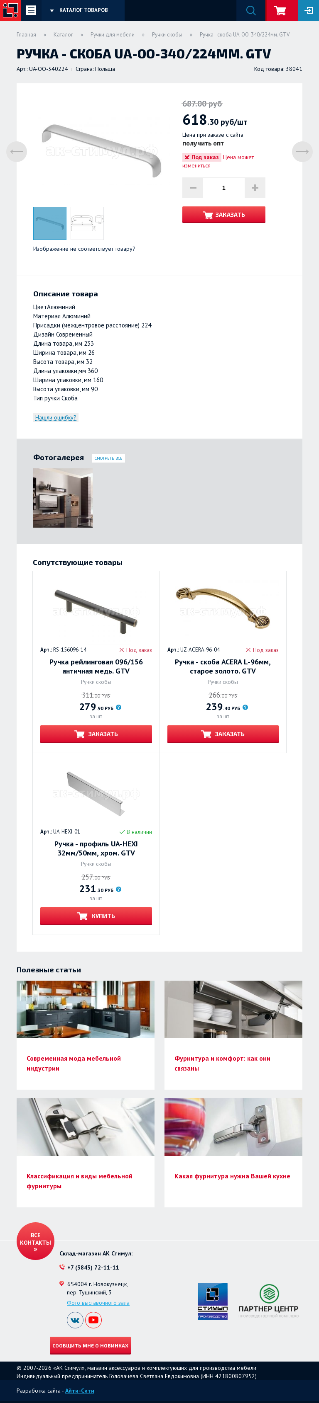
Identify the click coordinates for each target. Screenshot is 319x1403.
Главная (26, 34)
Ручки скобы (167, 34)
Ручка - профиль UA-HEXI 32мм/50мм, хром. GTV (96, 848)
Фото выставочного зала (98, 1302)
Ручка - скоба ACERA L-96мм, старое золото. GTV (223, 666)
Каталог (63, 34)
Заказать (230, 214)
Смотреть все (109, 458)
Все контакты (35, 1238)
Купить (102, 915)
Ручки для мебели (113, 34)
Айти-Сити (79, 1390)
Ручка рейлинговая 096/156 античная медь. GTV (96, 666)
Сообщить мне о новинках (90, 1345)
